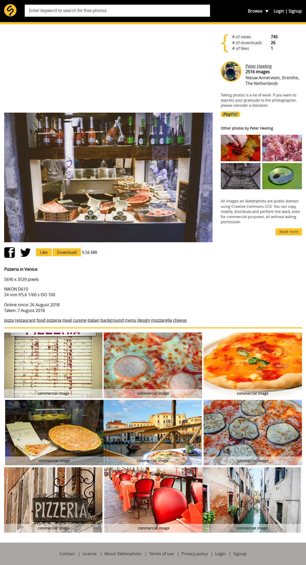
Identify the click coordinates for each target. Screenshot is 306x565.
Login (279, 11)
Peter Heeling (259, 66)
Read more (288, 231)
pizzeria (54, 320)
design (143, 320)
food (41, 320)
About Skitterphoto (123, 554)
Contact (67, 554)
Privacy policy (194, 554)
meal (67, 320)
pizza (9, 320)
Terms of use (161, 554)
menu (130, 320)
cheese (180, 320)
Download (67, 252)
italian (93, 320)
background (112, 320)
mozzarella (161, 320)
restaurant (25, 320)
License (89, 554)
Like (44, 252)
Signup (295, 11)
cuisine (79, 320)
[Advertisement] (108, 68)
